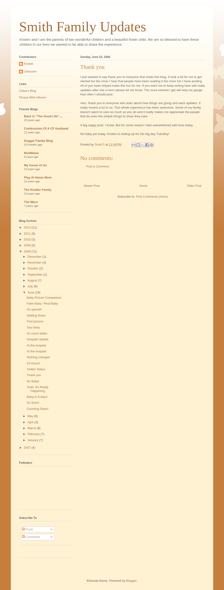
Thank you (34, 375)
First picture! (35, 321)
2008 (28, 251)
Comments (31, 537)
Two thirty (33, 327)
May (31, 416)
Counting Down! (37, 409)
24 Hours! (33, 363)
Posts (27, 529)
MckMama (31, 153)
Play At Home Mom (38, 177)
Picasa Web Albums (32, 97)
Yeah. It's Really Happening (37, 389)
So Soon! (33, 402)
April (31, 422)
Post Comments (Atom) (152, 196)
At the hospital (36, 345)
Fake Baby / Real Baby (42, 303)
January (33, 440)
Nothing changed (38, 357)
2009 (28, 245)
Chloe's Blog (27, 91)
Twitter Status (36, 369)
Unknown (30, 71)
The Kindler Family (37, 189)
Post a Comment (97, 166)
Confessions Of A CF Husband (46, 128)
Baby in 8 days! (37, 397)
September (35, 274)
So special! (34, 309)
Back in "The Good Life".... (43, 116)
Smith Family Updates (82, 26)
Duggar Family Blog (38, 140)
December (35, 256)
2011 (28, 233)
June (31, 292)
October (33, 268)
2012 (28, 227)
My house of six (35, 165)
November (35, 262)
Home (143, 185)
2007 (28, 447)
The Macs (31, 202)
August (33, 280)
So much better (37, 333)
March (32, 428)
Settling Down (36, 315)
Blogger (131, 580)
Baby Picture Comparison (44, 297)
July (31, 286)
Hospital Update (37, 339)
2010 (28, 239)
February (34, 434)
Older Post (194, 185)
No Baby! (33, 381)
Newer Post (92, 185)
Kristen (28, 63)
